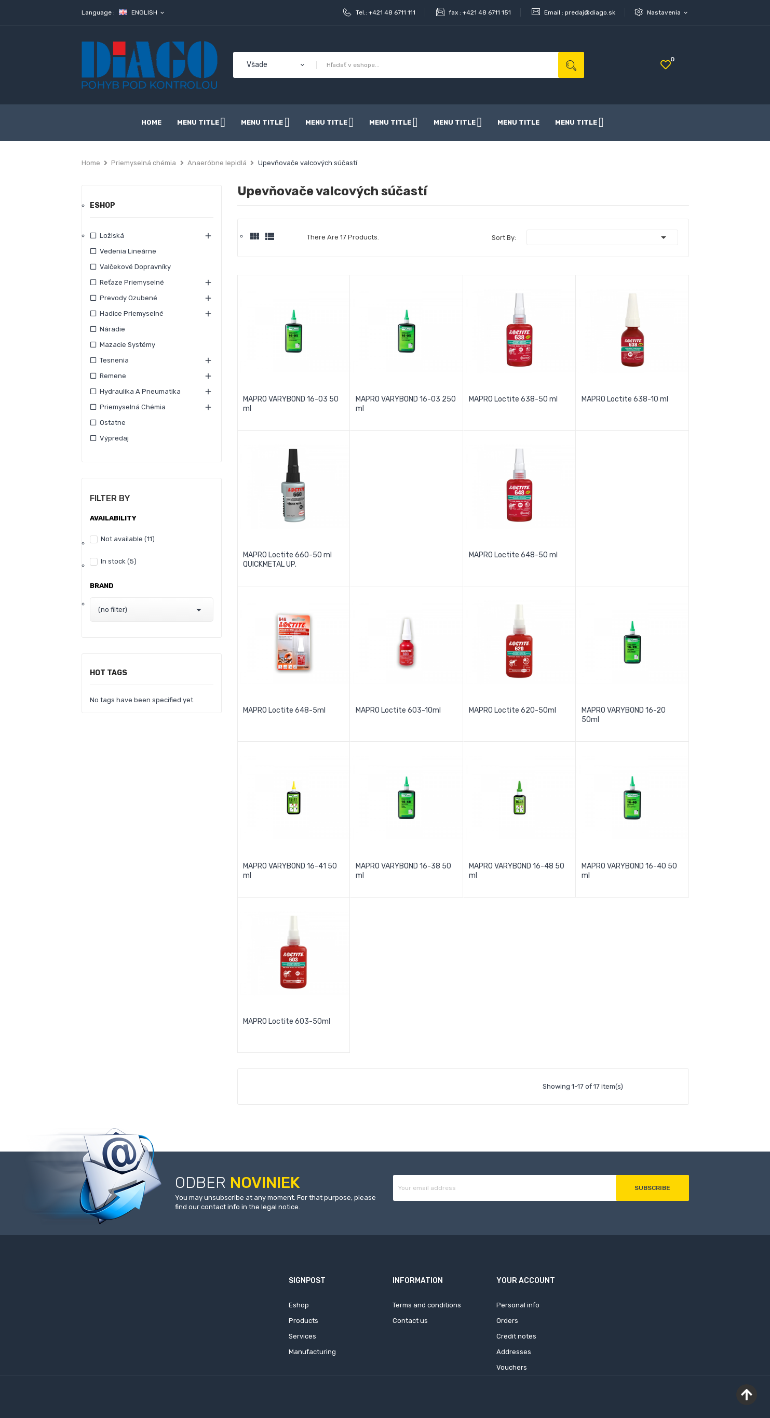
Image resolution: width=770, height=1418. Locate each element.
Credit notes (516, 1336)
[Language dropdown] (142, 12)
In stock (119, 561)
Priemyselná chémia (133, 407)
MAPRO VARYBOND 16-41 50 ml (290, 871)
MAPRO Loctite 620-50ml (512, 710)
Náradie (112, 329)
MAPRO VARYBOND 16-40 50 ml (629, 871)
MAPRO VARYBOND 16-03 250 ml (406, 404)
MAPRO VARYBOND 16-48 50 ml (516, 871)
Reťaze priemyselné (132, 282)
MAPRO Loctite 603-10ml (398, 710)
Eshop (102, 206)
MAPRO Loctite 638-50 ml (513, 399)
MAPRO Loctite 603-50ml (286, 1021)
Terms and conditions (427, 1305)
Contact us (410, 1321)
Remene (113, 376)
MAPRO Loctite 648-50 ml (513, 555)
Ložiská (112, 235)
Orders (507, 1321)
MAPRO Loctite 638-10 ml (625, 399)
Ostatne (113, 422)
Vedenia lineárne (128, 251)
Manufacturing (312, 1352)
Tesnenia (114, 360)
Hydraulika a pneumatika (140, 391)
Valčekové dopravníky (135, 267)
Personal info (517, 1305)
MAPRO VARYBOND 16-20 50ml (624, 715)
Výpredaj (114, 438)
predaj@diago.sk (590, 12)
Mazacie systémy (127, 345)
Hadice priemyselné (132, 313)
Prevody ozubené (128, 298)
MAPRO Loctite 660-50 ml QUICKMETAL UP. (287, 560)
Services (302, 1336)
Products (303, 1321)
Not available (128, 539)
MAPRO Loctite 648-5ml (284, 710)
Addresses (513, 1352)
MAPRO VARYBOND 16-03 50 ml (291, 404)
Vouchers (511, 1367)
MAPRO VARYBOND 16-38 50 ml (403, 871)
